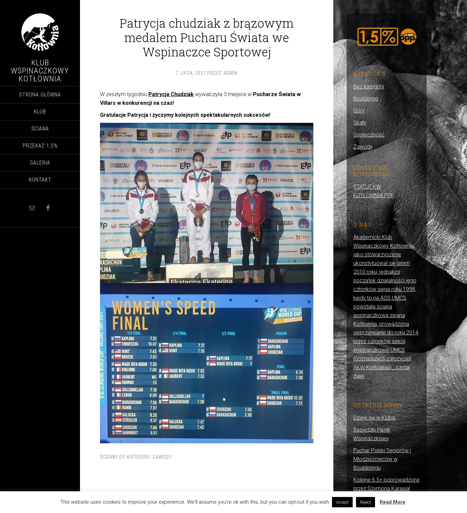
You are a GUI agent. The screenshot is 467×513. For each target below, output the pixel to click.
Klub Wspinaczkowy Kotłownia (40, 70)
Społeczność (368, 135)
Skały (359, 122)
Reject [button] (365, 502)
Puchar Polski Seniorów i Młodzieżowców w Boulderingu (382, 459)
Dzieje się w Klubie (374, 418)
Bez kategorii (368, 86)
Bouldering (365, 98)
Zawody (162, 457)
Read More (392, 502)
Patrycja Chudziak (171, 94)
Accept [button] (342, 502)
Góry (359, 110)
